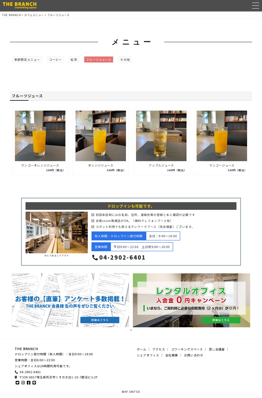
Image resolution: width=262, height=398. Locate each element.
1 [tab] (131, 330)
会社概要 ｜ (173, 355)
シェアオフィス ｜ (150, 355)
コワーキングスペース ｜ (189, 349)
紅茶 (74, 59)
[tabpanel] (70, 300)
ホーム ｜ (144, 349)
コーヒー (55, 59)
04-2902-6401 (118, 257)
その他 (125, 59)
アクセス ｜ (160, 349)
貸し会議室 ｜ (219, 349)
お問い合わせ (193, 355)
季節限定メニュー (27, 59)
